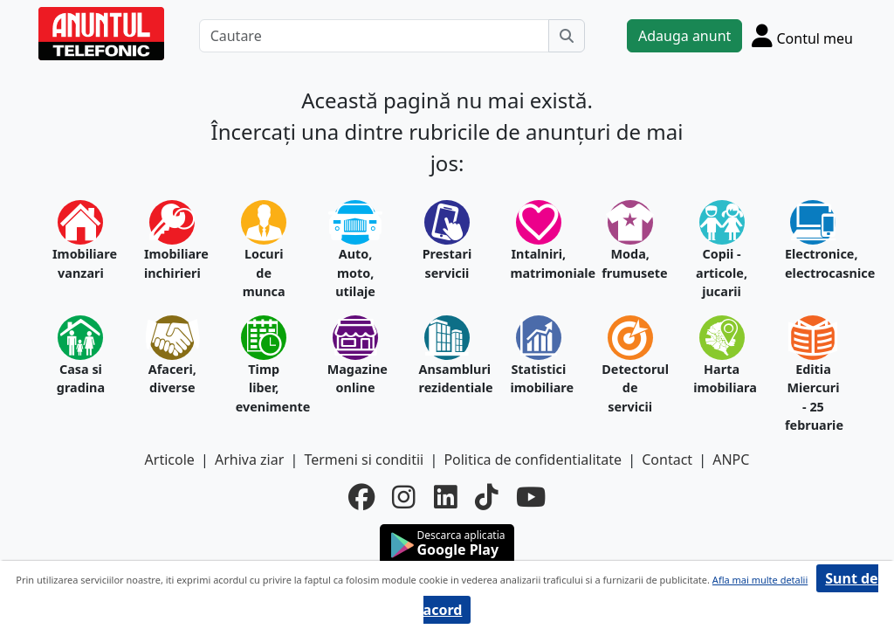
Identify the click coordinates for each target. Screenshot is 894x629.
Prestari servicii (447, 263)
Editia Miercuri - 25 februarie (813, 397)
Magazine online (355, 379)
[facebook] (361, 497)
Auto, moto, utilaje (355, 272)
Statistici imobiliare (538, 379)
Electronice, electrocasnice (813, 263)
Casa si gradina (81, 379)
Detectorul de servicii (630, 388)
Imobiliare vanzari (80, 263)
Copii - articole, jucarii (721, 272)
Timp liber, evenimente (264, 388)
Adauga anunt (684, 35)
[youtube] (531, 497)
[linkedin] (445, 497)
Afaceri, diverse (172, 379)
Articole (170, 459)
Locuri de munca (264, 272)
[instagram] (404, 497)
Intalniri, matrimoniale (538, 263)
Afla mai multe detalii (760, 579)
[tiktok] (487, 497)
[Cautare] (374, 35)
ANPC (730, 459)
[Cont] (802, 35)
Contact (667, 459)
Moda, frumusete (630, 263)
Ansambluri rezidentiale (447, 379)
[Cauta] (566, 35)
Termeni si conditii (363, 459)
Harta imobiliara (721, 379)
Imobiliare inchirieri (172, 263)
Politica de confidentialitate (533, 459)
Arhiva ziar (249, 459)
